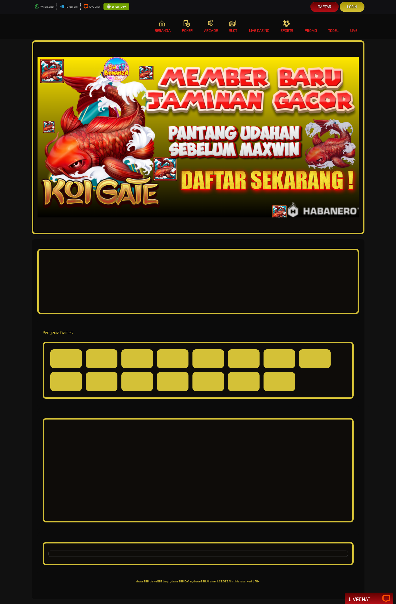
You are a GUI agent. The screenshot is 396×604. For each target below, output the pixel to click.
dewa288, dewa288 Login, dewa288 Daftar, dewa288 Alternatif (177, 581)
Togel (333, 26)
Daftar (324, 6)
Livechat (369, 599)
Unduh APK (116, 7)
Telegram (69, 7)
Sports (287, 26)
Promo (311, 26)
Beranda (163, 26)
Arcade (211, 26)
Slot (233, 26)
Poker (187, 26)
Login (352, 6)
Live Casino (259, 26)
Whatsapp (44, 7)
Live (354, 26)
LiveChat (92, 7)
